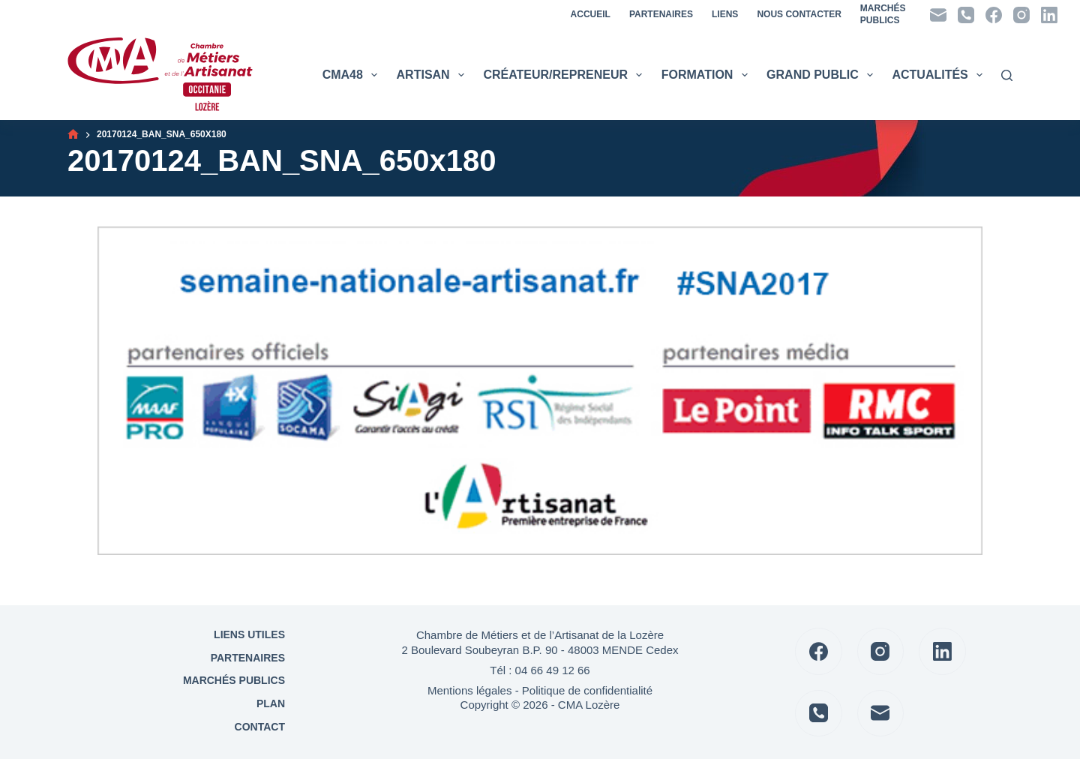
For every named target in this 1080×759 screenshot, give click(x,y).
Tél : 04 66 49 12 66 (540, 670)
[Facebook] (994, 15)
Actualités (939, 75)
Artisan (432, 75)
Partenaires (661, 14)
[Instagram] (1021, 15)
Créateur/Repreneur (564, 75)
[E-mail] (938, 15)
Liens (725, 14)
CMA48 (351, 75)
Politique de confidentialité (587, 690)
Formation (707, 75)
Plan (269, 704)
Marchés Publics (234, 680)
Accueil (590, 14)
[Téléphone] (966, 15)
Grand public (821, 75)
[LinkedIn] (1049, 15)
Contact (258, 727)
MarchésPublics (883, 14)
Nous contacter (799, 14)
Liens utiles (248, 634)
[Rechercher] (1006, 75)
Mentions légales (470, 690)
